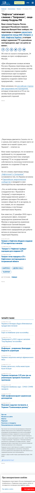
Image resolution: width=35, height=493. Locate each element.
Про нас (3, 414)
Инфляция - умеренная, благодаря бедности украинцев (15, 349)
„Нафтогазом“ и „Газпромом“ (12, 174)
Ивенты (3, 419)
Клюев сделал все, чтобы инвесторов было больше (15, 367)
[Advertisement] (17, 119)
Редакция (4, 421)
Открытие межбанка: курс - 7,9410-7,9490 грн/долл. (17, 388)
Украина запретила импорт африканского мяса (17, 358)
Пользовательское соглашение (11, 425)
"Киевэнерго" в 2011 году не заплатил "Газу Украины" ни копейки (15, 340)
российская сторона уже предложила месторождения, (17, 87)
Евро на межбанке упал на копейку (14, 332)
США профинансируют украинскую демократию (16, 396)
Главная (3, 9)
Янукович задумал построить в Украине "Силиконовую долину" (15, 406)
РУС (28, 3)
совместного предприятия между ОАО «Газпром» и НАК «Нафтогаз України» (17, 35)
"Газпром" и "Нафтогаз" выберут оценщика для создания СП (13, 250)
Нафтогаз (6, 268)
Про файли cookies (7, 489)
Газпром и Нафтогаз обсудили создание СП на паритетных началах (16, 242)
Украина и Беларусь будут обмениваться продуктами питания (16, 324)
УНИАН (14, 277)
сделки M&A (18, 268)
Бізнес (19, 9)
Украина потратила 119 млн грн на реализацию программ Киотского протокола (16, 377)
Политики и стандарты (8, 423)
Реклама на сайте (7, 416)
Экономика (11, 9)
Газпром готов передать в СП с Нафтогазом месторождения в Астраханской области (13, 259)
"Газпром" (6, 272)
